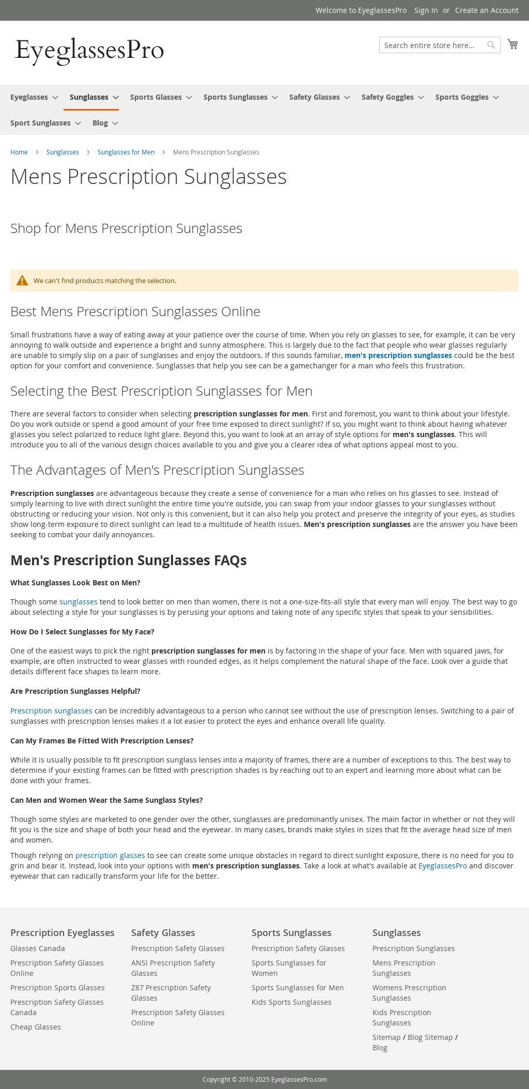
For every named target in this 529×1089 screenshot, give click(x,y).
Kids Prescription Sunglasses (401, 1017)
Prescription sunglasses (51, 710)
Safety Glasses (163, 932)
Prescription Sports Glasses (57, 987)
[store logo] (90, 52)
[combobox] (440, 45)
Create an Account (487, 10)
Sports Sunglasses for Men (298, 987)
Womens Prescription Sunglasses (409, 993)
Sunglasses (63, 152)
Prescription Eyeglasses (62, 932)
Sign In (426, 10)
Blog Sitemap (430, 1037)
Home (19, 152)
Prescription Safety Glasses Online (57, 968)
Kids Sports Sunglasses (292, 1002)
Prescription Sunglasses (413, 948)
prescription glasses (110, 855)
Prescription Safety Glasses (178, 948)
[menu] (264, 110)
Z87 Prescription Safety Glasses (171, 993)
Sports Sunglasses (292, 932)
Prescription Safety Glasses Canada (57, 1007)
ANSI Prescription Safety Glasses (173, 968)
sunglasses (78, 601)
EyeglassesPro (443, 865)
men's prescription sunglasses (399, 355)
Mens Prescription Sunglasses (403, 968)
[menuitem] (31, 97)
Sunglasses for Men (127, 152)
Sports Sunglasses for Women (289, 968)
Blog (379, 1047)
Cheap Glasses (35, 1027)
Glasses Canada (37, 948)
